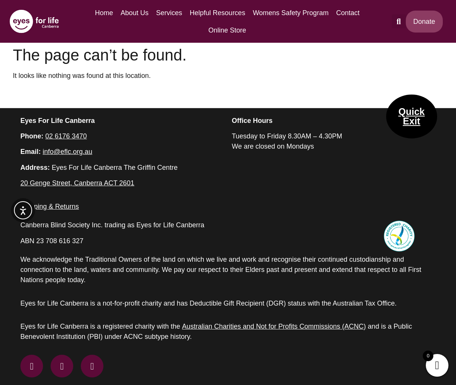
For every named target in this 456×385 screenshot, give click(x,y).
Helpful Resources (217, 13)
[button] (399, 21)
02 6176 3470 (66, 136)
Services (169, 13)
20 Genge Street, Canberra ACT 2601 (77, 183)
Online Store (227, 30)
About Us (134, 13)
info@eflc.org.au (67, 151)
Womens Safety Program (291, 13)
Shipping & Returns (49, 206)
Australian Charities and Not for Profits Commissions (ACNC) (274, 326)
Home (104, 13)
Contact (347, 13)
